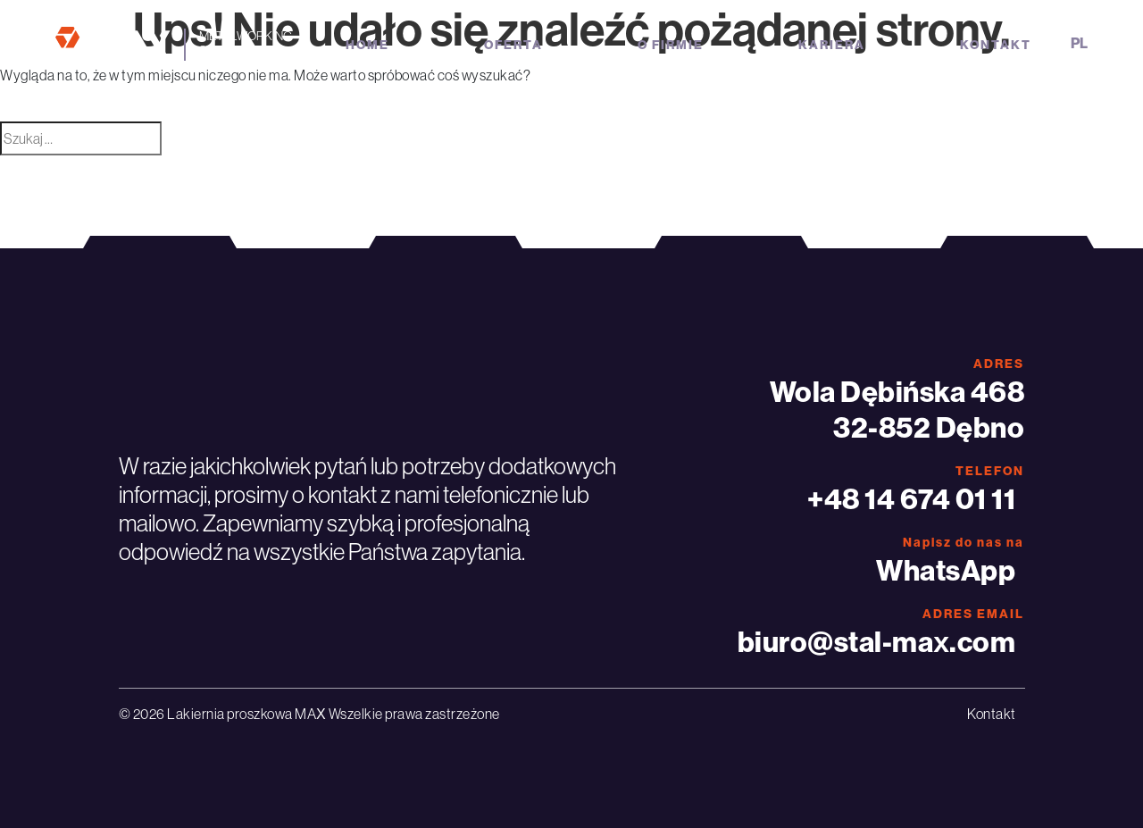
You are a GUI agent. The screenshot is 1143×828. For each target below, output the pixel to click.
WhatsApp (945, 570)
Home (367, 45)
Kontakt (995, 45)
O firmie (671, 45)
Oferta (513, 45)
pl (1079, 43)
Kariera (831, 45)
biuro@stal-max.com (877, 641)
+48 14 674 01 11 (911, 498)
